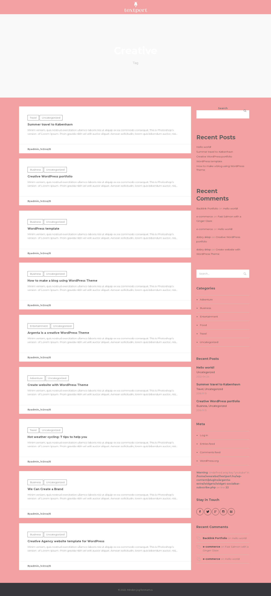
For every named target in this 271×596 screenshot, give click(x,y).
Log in (204, 435)
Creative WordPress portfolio (50, 194)
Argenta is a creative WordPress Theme (58, 350)
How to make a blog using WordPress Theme (62, 298)
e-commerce (204, 216)
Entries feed (207, 443)
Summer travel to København (50, 142)
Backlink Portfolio (207, 208)
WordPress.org (209, 460)
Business (35, 187)
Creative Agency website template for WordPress (66, 558)
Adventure (36, 395)
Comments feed (210, 452)
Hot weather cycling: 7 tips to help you (57, 454)
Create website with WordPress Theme (58, 402)
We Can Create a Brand (45, 506)
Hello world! (203, 147)
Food (203, 325)
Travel (33, 135)
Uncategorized (51, 135)
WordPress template (43, 246)
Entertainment (39, 343)
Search (223, 108)
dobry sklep (203, 237)
